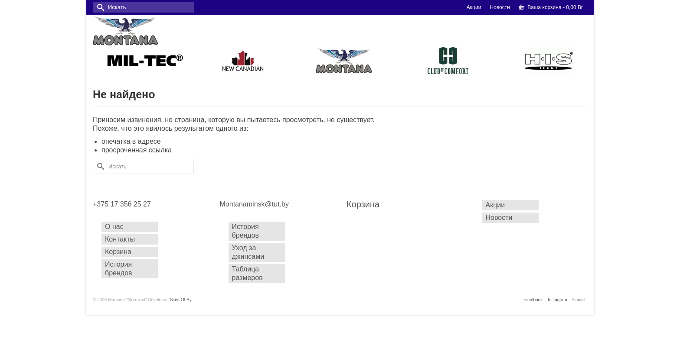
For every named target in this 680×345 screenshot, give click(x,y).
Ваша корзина (551, 7)
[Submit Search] (99, 7)
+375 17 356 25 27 (122, 204)
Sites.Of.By (181, 299)
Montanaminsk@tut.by (254, 204)
